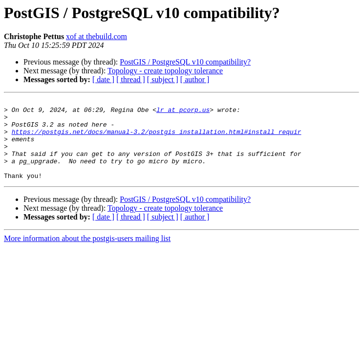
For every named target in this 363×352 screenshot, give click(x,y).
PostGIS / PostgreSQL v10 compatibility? (185, 62)
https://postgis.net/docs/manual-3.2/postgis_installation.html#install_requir (156, 138)
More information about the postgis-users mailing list (87, 254)
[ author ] (195, 79)
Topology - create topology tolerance (165, 70)
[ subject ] (162, 79)
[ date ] (103, 79)
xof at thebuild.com (96, 36)
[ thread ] (130, 79)
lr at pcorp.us (183, 112)
